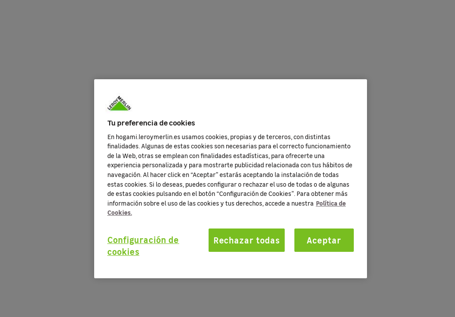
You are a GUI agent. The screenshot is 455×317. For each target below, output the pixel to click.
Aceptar (324, 240)
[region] (230, 178)
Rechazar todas (246, 240)
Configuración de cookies (143, 245)
